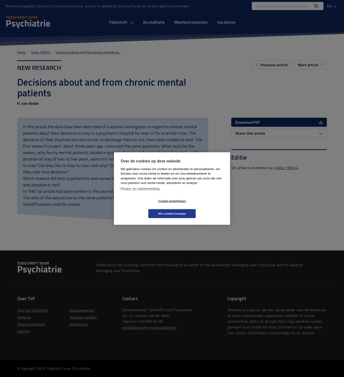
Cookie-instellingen (143, 207)
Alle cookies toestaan (201, 207)
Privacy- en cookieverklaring (140, 195)
